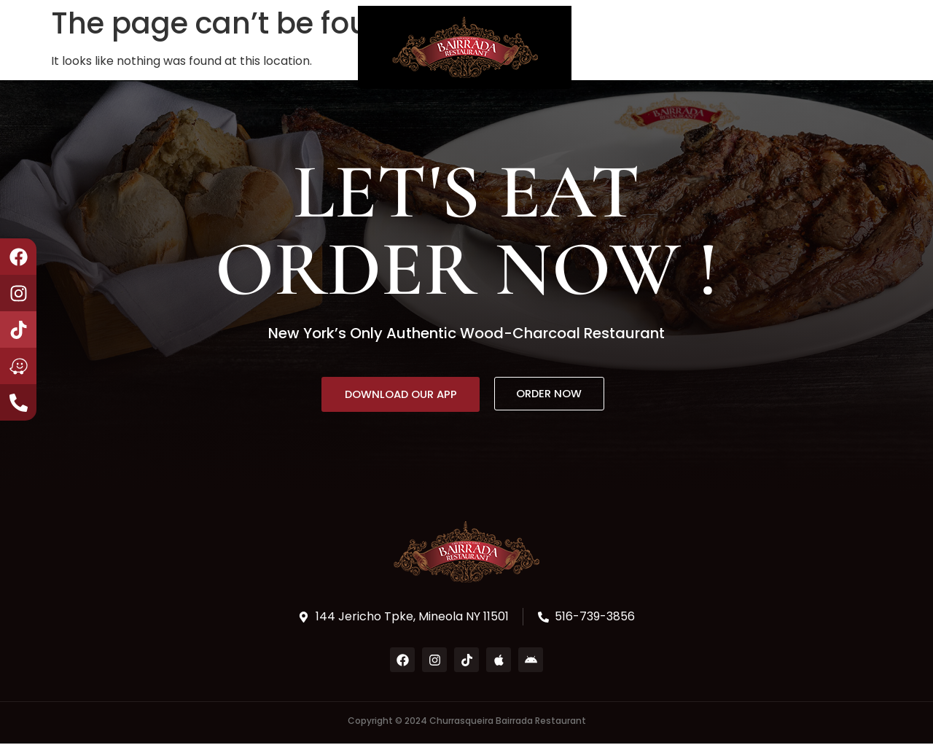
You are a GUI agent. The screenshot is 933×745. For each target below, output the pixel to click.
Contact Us (297, 47)
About (112, 47)
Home (54, 47)
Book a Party (196, 47)
